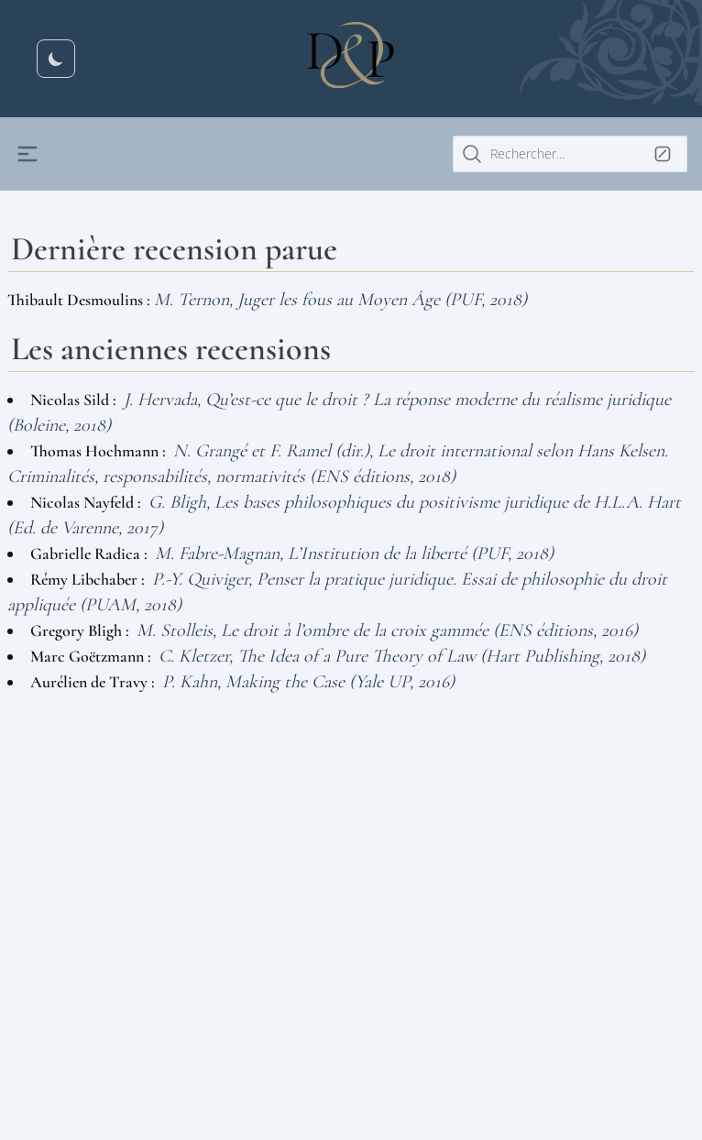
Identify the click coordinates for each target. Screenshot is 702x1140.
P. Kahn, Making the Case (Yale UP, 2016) (308, 682)
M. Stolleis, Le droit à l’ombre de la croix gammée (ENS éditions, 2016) (387, 630)
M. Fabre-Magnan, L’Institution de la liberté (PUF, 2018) (354, 554)
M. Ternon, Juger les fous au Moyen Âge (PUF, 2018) (340, 300)
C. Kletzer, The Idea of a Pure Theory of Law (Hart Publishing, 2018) (402, 656)
